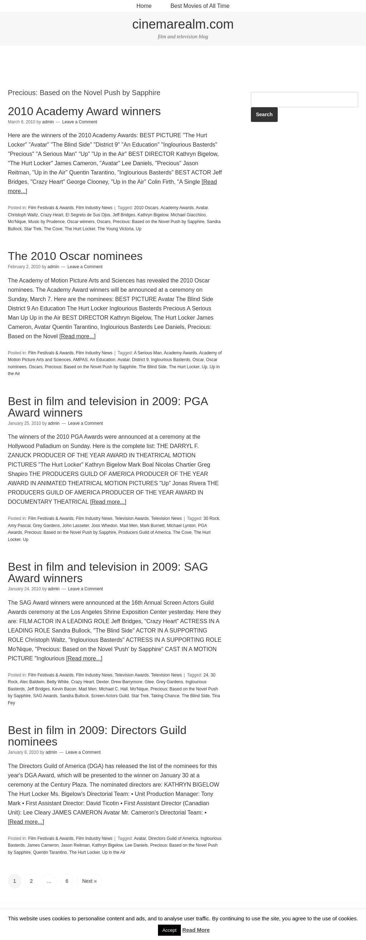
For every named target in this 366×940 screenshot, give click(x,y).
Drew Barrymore (126, 681)
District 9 (140, 359)
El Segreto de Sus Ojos (88, 214)
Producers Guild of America (144, 532)
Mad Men (129, 525)
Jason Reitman (75, 845)
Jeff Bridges (124, 214)
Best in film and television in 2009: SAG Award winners (108, 572)
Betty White (58, 681)
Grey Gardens (46, 525)
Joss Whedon (104, 525)
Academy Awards (177, 207)
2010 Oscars (146, 207)
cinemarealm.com (183, 24)
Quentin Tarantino (50, 852)
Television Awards (132, 518)
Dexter (102, 681)
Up (138, 228)
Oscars (103, 221)
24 (205, 675)
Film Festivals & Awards (51, 207)
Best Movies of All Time (199, 6)
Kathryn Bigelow (153, 214)
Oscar (198, 359)
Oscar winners (81, 221)
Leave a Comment (79, 121)
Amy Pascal (19, 525)
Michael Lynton (181, 525)
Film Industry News (94, 207)
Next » (89, 881)
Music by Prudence (46, 221)
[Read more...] (77, 336)
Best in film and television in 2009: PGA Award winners (108, 407)
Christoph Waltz (23, 214)
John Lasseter (75, 525)
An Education (102, 359)
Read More (196, 930)
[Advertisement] (183, 67)
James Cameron (43, 845)
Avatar (202, 207)
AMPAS (80, 359)
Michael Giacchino (188, 214)
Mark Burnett (152, 525)
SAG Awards (45, 695)
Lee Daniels (136, 845)
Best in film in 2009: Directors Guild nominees (97, 736)
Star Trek (32, 228)
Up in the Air (113, 852)
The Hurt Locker (80, 228)
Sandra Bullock (74, 695)
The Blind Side (153, 366)
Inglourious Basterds (170, 359)
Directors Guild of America (173, 838)
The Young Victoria (116, 228)
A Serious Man (148, 352)
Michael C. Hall (113, 689)
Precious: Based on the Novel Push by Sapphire (158, 221)
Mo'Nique (17, 221)
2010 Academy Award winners (84, 111)
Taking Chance (165, 695)
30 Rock (211, 518)
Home (144, 6)
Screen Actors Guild (110, 695)
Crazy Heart (51, 214)
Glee (149, 681)
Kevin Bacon (64, 689)
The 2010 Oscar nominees (75, 256)
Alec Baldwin (32, 681)
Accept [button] (169, 930)
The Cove (53, 228)
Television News (166, 518)
